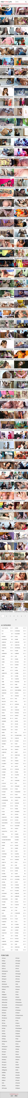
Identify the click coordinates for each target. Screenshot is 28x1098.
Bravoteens (4, 999)
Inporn (4, 1054)
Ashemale (4, 984)
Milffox (4, 1072)
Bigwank (4, 994)
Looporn (4, 1064)
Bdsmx (4, 989)
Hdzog (3, 1038)
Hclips (3, 1028)
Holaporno (4, 1046)
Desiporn (4, 1010)
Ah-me (4, 968)
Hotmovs (4, 1049)
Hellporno (4, 1041)
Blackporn (4, 997)
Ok (3, 1083)
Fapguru (4, 1015)
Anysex (4, 981)
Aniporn (4, 976)
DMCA (16, 1095)
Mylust (4, 1077)
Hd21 (3, 1031)
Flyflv (3, 1020)
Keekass (4, 1059)
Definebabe (5, 1007)
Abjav (3, 960)
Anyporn (4, 979)
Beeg (3, 992)
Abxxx (3, 966)
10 (15, 619)
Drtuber (4, 1012)
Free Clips (6, 2)
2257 (12, 1095)
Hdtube (4, 1036)
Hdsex (3, 1033)
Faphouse (4, 1018)
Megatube (4, 1070)
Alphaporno (5, 971)
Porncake (4, 1088)
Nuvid (3, 1080)
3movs (4, 958)
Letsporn (4, 1062)
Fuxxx (3, 1023)
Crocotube (4, 1005)
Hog (3, 1044)
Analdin (4, 973)
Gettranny (4, 1025)
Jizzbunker (4, 1057)
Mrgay (3, 1075)
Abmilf (4, 963)
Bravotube (4, 1002)
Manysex (4, 1067)
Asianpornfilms (5, 986)
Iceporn (4, 1051)
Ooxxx (3, 1085)
